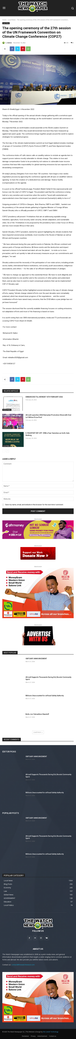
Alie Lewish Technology (50, 1032)
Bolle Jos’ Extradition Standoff (37, 714)
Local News (11, 20)
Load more (38, 732)
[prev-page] (3, 450)
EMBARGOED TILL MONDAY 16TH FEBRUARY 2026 (44, 397)
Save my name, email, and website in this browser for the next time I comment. (34, 505)
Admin (9, 43)
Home (4, 20)
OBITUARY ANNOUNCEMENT (36, 659)
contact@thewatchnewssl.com (23, 965)
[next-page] (7, 450)
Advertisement (7, 428)
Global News (7, 410)
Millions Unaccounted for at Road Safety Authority (45, 696)
